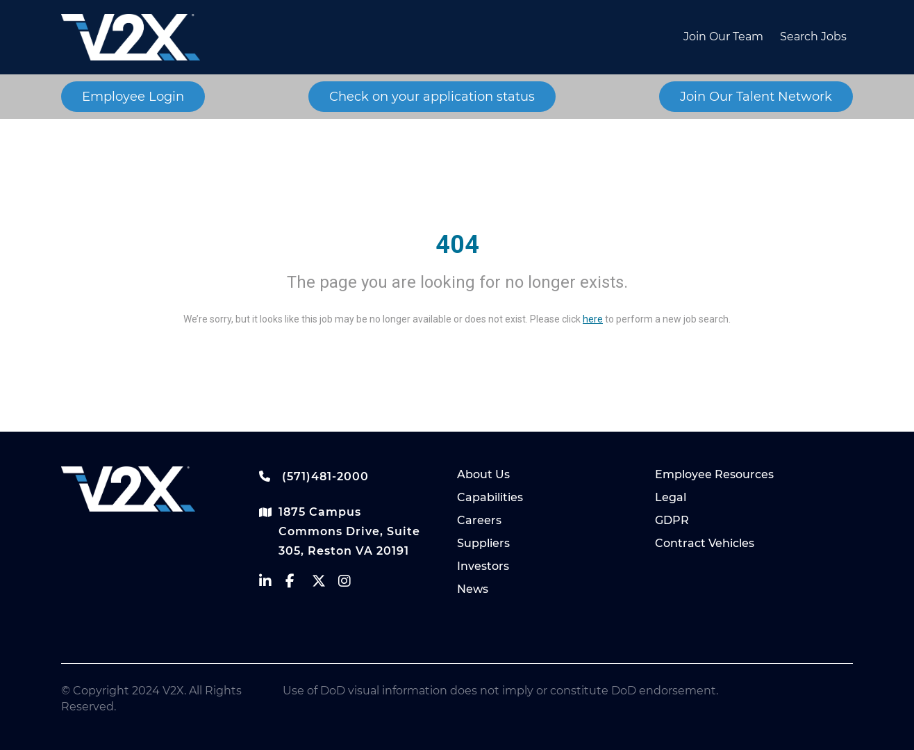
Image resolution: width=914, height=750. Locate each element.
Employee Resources (714, 474)
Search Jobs (813, 36)
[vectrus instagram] (351, 584)
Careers (479, 520)
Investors (483, 566)
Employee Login (133, 96)
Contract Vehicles (704, 543)
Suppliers (483, 543)
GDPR (672, 520)
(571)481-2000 (314, 476)
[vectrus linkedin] (272, 584)
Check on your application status (432, 96)
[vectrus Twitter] (325, 584)
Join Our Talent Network (756, 96)
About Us (483, 474)
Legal (670, 497)
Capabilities (490, 497)
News (472, 589)
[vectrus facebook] (298, 584)
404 (457, 244)
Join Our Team (723, 36)
